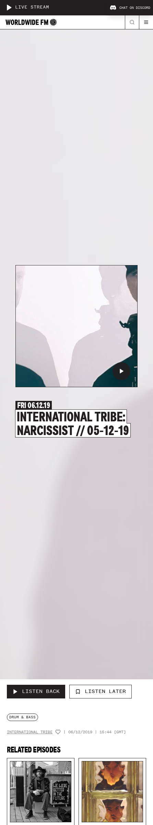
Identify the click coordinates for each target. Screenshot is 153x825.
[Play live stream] (8, 7)
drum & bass (22, 717)
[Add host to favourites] (58, 732)
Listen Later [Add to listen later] (100, 691)
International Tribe (29, 732)
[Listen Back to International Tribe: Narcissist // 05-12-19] (36, 691)
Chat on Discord (130, 7)
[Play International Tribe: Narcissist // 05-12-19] (121, 371)
